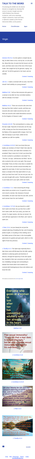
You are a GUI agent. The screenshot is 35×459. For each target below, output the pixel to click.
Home (4, 26)
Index (27, 456)
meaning (30, 76)
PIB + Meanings (14, 456)
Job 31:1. (5, 81)
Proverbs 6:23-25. (7, 124)
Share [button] (28, 447)
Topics (22, 456)
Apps (25, 26)
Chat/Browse (15, 26)
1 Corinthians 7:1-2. (8, 187)
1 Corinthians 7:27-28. (8, 206)
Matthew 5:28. (6, 92)
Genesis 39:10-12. (7, 58)
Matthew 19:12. (6, 105)
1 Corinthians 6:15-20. (8, 145)
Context (24, 76)
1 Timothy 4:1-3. (7, 248)
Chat (6, 456)
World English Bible (19, 278)
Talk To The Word (13, 3)
